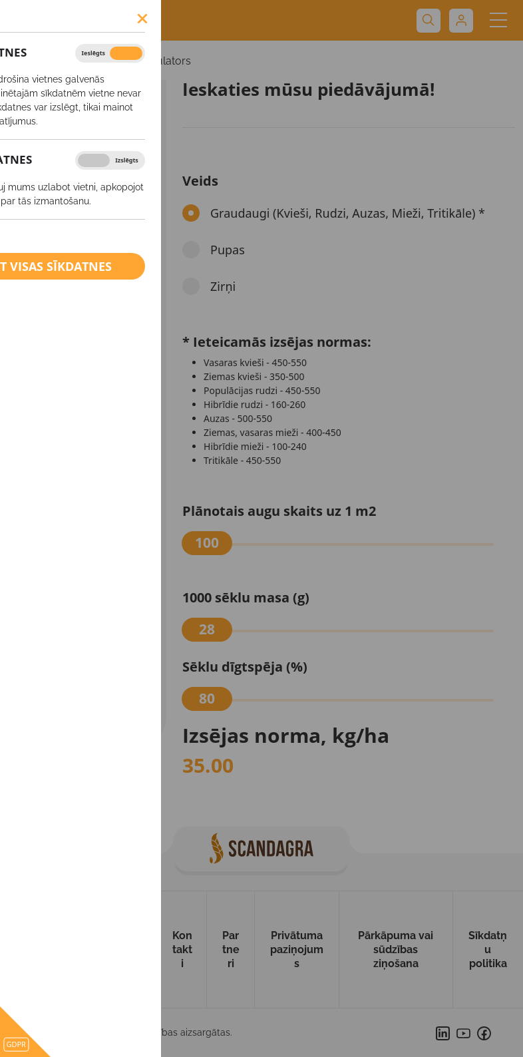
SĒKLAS (31, 61)
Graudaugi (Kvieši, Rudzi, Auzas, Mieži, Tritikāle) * (347, 213)
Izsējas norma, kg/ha (285, 735)
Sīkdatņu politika (487, 949)
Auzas (46, 357)
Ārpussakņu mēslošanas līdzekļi (62, 647)
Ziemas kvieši (63, 255)
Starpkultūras (63, 511)
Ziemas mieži (62, 280)
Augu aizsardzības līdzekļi (77, 572)
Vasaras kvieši (64, 178)
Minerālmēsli (66, 607)
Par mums (82, 949)
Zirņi (42, 434)
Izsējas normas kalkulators (126, 61)
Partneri (231, 949)
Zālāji (44, 485)
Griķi (43, 536)
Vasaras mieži (63, 204)
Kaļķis (48, 688)
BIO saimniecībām (78, 717)
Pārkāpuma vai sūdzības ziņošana (395, 949)
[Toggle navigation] (498, 20)
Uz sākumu (28, 949)
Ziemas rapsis (63, 306)
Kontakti (182, 949)
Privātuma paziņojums (296, 949)
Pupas (47, 409)
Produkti (133, 949)
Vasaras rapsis (64, 229)
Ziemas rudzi (61, 331)
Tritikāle (50, 460)
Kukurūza (54, 383)
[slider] (207, 543)
